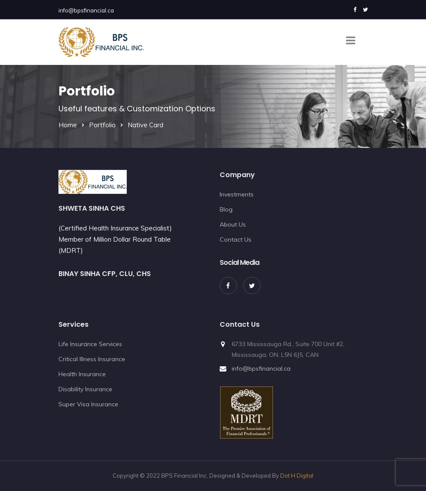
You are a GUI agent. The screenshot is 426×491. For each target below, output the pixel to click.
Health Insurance (82, 374)
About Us (233, 224)
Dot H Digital (296, 475)
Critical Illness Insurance (91, 359)
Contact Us (235, 239)
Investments (237, 194)
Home (67, 125)
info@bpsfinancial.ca (86, 10)
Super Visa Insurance (88, 404)
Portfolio (102, 125)
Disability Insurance (85, 389)
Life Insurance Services (90, 344)
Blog (226, 209)
